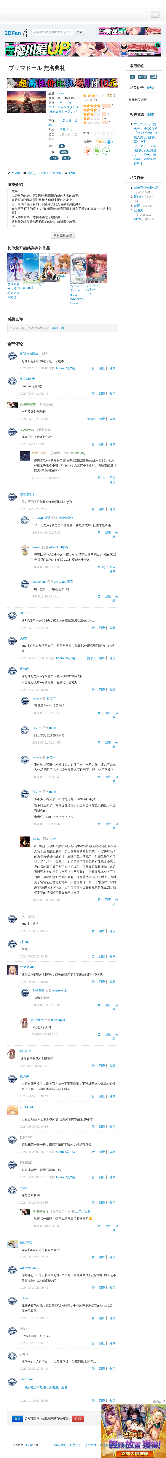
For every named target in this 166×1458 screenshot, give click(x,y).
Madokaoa (39, 581)
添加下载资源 (52, 173)
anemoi (28, 287)
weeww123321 (30, 1267)
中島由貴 (65, 120)
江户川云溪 (82, 1211)
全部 (150, 88)
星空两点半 (27, 379)
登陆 (17, 1419)
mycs (23, 1188)
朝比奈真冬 (39, 453)
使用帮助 (91, 1445)
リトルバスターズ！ (92, 289)
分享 (112, 368)
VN (132, 76)
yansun (37, 838)
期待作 (138, 196)
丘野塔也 (65, 129)
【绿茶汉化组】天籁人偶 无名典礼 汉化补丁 (146, 137)
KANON (59, 276)
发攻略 (15, 173)
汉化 (54, 158)
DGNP (24, 613)
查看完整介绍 (63, 235)
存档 (64, 152)
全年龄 (143, 76)
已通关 (138, 210)
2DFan (13, 33)
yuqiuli (24, 1354)
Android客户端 (65, 368)
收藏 (72, 173)
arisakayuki (27, 967)
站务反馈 (106, 1445)
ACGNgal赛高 (41, 518)
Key (61, 93)
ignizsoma (27, 1379)
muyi (35, 698)
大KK (23, 638)
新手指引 (75, 1445)
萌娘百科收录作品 (146, 187)
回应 (102, 368)
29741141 (26, 1107)
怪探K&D (26, 1137)
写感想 (31, 173)
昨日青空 (37, 1020)
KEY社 (138, 219)
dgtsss (24, 1298)
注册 (78, 1419)
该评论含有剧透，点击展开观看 (46, 1387)
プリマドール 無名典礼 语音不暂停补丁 (145, 159)
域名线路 (121, 1445)
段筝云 (24, 1328)
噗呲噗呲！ (27, 494)
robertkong (27, 429)
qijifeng (24, 941)
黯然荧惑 (26, 1242)
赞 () (91, 419)
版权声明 (60, 1445)
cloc (22, 916)
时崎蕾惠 (38, 990)
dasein (36, 547)
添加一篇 (58, 328)
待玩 (137, 205)
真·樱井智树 (28, 404)
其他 (66, 158)
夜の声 (24, 668)
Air (41, 284)
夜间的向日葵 (29, 353)
